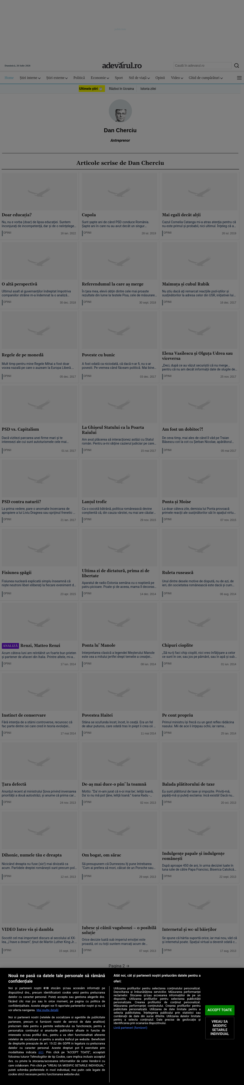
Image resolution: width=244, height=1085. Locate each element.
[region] (122, 1026)
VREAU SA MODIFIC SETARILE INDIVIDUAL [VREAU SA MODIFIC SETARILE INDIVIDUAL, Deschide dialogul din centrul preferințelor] (219, 1028)
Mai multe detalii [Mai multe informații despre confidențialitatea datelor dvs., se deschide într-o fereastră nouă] (48, 1010)
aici (41, 1052)
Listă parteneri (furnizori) (130, 1027)
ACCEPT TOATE (220, 1010)
